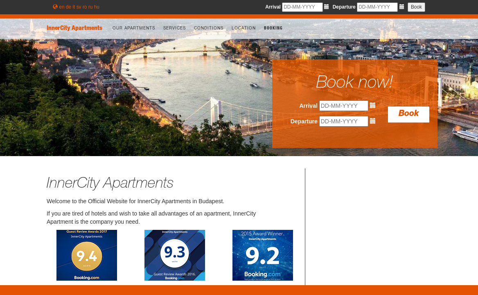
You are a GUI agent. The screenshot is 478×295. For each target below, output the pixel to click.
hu (96, 7)
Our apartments (134, 29)
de (68, 7)
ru (90, 7)
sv (79, 7)
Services (174, 29)
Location (244, 29)
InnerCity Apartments (74, 28)
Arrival (273, 7)
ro (85, 7)
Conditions (208, 29)
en (61, 7)
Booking (273, 29)
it (73, 7)
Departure (344, 7)
